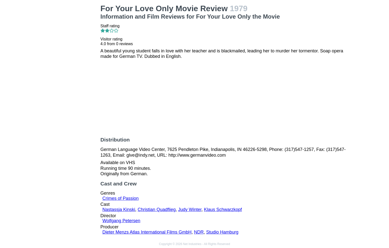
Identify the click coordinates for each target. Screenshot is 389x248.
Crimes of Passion (120, 198)
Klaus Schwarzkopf (223, 209)
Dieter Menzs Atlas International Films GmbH (147, 232)
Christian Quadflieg (157, 209)
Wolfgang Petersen (121, 220)
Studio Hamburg (222, 232)
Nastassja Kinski (118, 209)
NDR (199, 232)
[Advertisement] (67, 78)
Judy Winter (189, 209)
